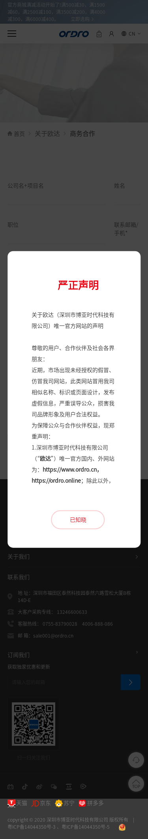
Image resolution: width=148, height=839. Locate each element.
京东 (41, 803)
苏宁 (65, 803)
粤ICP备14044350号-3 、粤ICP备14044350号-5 (58, 826)
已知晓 (78, 492)
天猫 (17, 803)
